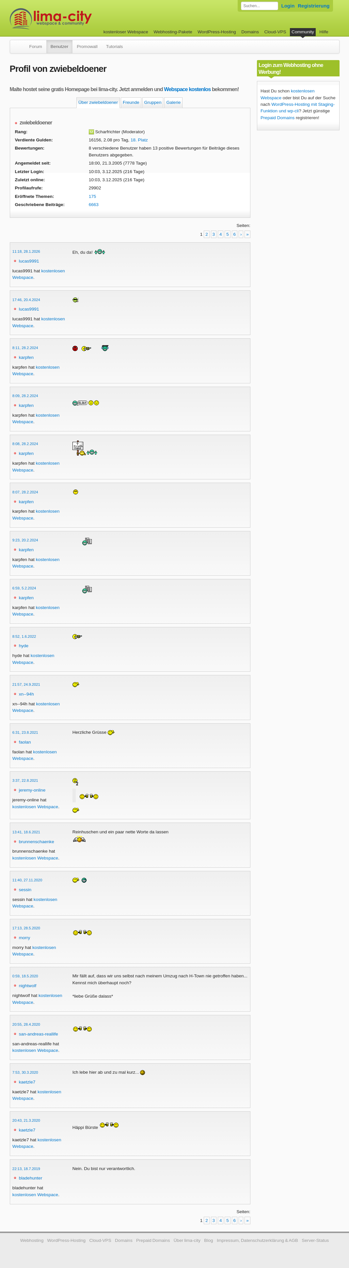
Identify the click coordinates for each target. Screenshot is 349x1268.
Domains (250, 31)
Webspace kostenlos (187, 89)
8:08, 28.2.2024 (25, 444)
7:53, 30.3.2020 (25, 1072)
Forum (35, 46)
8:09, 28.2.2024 (25, 396)
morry (24, 937)
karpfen (26, 357)
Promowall (87, 46)
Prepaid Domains (277, 117)
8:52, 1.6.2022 (24, 636)
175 (92, 196)
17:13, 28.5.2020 (26, 928)
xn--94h (26, 694)
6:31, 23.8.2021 (25, 732)
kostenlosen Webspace (35, 806)
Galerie (173, 102)
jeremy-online (32, 790)
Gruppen (153, 102)
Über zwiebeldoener (98, 102)
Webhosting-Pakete (172, 31)
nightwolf (28, 985)
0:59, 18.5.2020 (25, 976)
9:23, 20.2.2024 (25, 540)
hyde (23, 645)
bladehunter (30, 1178)
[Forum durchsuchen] (259, 6)
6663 (94, 204)
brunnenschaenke (36, 841)
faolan (25, 742)
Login (288, 5)
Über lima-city (187, 1240)
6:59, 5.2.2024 (24, 588)
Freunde (131, 102)
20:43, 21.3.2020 (26, 1120)
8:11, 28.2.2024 (25, 348)
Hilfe (323, 31)
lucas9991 (29, 261)
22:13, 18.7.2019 (26, 1169)
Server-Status (315, 1240)
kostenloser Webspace (125, 31)
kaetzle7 (27, 1082)
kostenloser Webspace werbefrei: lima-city (75, 18)
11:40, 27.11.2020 (27, 880)
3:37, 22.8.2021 (25, 780)
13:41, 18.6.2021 (26, 832)
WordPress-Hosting (217, 31)
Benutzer (59, 46)
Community (303, 31)
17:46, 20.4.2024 (26, 300)
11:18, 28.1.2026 (26, 251)
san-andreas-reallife (38, 1034)
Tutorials (114, 46)
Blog (208, 1240)
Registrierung (313, 5)
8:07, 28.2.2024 (25, 492)
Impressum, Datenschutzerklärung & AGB (257, 1240)
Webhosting (32, 1240)
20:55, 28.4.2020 (26, 1024)
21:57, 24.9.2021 (26, 684)
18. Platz (139, 139)
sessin (25, 889)
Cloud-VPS (275, 31)
